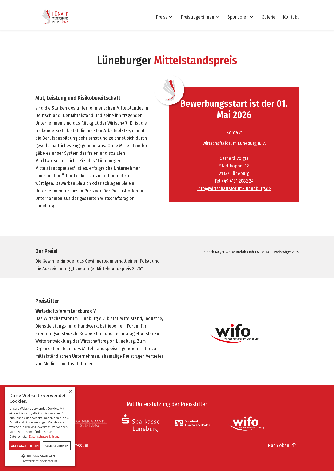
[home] (56, 17)
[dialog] (40, 426)
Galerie (268, 17)
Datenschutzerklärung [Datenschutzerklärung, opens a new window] (44, 436)
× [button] (70, 392)
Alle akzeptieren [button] (25, 446)
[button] (166, 16)
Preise (162, 17)
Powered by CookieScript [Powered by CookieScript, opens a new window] (40, 461)
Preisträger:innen (197, 17)
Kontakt (291, 17)
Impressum (77, 445)
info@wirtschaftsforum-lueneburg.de (234, 188)
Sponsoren (238, 17)
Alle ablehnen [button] (57, 446)
